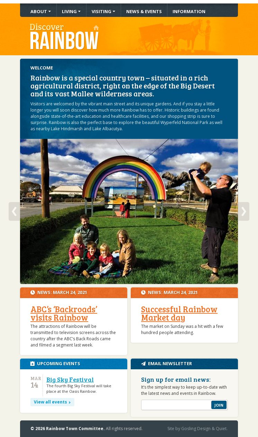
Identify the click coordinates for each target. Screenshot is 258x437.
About (38, 11)
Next (243, 211)
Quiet (221, 428)
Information (189, 11)
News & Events (144, 11)
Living (69, 11)
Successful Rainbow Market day (179, 313)
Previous (14, 211)
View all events (50, 402)
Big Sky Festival (70, 379)
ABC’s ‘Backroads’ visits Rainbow (63, 313)
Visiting (101, 11)
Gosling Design (196, 428)
